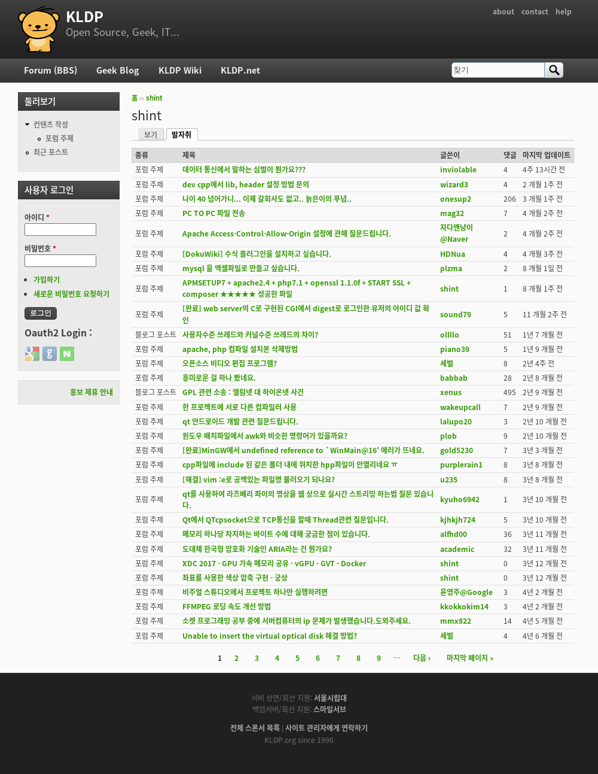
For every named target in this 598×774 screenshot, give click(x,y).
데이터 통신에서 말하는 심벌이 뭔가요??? (244, 169)
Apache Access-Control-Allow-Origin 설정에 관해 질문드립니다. (286, 233)
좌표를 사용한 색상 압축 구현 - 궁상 (235, 577)
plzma (451, 268)
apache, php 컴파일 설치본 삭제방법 (240, 349)
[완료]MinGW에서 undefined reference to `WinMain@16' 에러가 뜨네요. (303, 450)
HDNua (452, 253)
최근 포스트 (50, 152)
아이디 (37, 217)
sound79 (455, 314)
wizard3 (454, 184)
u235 (448, 479)
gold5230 (456, 450)
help (564, 11)
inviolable (458, 169)
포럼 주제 (59, 138)
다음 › (422, 657)
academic (457, 549)
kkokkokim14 (464, 606)
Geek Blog (117, 70)
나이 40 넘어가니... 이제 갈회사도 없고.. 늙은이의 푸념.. (267, 198)
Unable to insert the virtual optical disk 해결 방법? (269, 635)
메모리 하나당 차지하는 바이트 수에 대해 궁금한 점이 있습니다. (276, 534)
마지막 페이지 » (470, 657)
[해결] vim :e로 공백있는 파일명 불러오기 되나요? (258, 479)
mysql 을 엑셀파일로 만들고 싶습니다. (241, 268)
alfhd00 (453, 534)
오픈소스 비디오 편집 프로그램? (229, 363)
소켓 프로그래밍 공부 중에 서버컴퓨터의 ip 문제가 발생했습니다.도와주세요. (296, 620)
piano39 (454, 349)
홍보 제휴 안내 (91, 392)
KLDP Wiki (180, 70)
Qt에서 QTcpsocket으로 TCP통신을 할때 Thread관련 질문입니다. (285, 519)
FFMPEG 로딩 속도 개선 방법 (226, 606)
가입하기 (46, 279)
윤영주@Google (466, 592)
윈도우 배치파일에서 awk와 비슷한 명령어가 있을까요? (264, 435)
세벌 (446, 363)
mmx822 (455, 620)
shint (154, 98)
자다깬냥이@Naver (456, 233)
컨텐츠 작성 (50, 124)
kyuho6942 (460, 499)
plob (448, 435)
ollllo (449, 334)
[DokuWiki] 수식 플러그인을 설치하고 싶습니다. (256, 253)
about (503, 11)
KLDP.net (240, 70)
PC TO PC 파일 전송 (213, 213)
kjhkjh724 (457, 519)
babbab (454, 377)
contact (534, 11)
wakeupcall (460, 407)
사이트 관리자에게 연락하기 (326, 728)
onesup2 (455, 198)
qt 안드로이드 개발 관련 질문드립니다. (240, 421)
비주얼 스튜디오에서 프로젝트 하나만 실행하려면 (255, 592)
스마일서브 (329, 709)
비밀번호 (40, 248)
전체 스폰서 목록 (255, 728)
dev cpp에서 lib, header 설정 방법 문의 (245, 184)
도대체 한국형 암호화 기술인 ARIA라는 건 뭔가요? (257, 549)
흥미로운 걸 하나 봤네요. (219, 377)
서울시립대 (330, 698)
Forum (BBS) (50, 70)
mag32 (452, 213)
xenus (451, 392)
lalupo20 (456, 421)
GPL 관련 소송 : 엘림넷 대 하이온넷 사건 (243, 392)
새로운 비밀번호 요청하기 (71, 294)
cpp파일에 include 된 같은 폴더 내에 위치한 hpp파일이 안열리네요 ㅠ (290, 464)
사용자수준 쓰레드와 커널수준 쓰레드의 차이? (250, 334)
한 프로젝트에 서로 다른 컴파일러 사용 (239, 407)
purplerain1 (461, 464)
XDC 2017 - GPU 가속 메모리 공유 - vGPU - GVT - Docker (274, 563)
